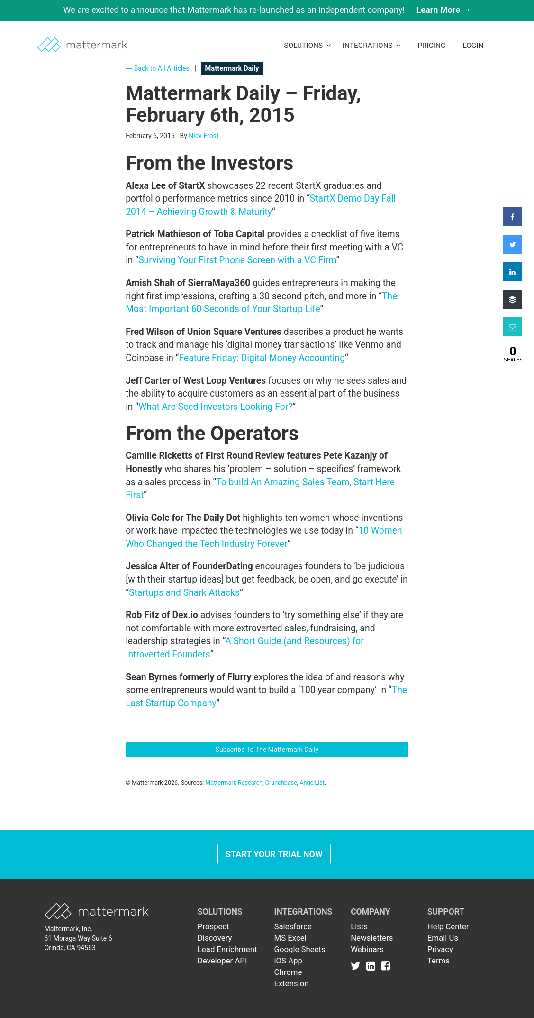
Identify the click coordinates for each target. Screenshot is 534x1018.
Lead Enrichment (227, 949)
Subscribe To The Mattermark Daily (267, 749)
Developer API (222, 960)
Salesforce (292, 926)
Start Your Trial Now (274, 854)
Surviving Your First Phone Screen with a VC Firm (237, 260)
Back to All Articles (158, 68)
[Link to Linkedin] (372, 965)
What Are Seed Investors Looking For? (215, 406)
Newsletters (372, 938)
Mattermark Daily (232, 68)
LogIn (472, 45)
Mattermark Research (233, 782)
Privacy (440, 949)
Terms (438, 960)
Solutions (307, 45)
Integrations (372, 45)
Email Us (442, 938)
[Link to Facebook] (385, 965)
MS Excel (290, 938)
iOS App (288, 960)
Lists (359, 926)
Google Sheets (299, 949)
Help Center (448, 926)
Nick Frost (203, 135)
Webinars (367, 949)
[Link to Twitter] (357, 965)
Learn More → (443, 10)
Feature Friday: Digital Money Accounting (262, 357)
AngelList (311, 782)
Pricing (431, 45)
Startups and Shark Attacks (184, 592)
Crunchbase (281, 782)
